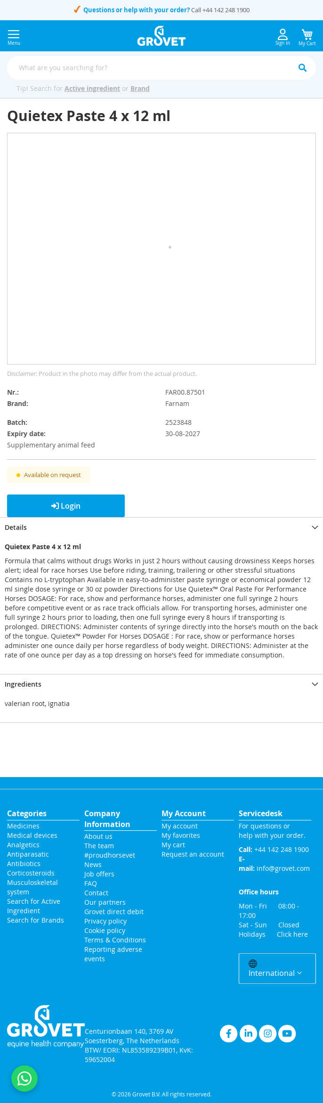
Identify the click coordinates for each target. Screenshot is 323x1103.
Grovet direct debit (114, 911)
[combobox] (161, 68)
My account (180, 825)
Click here (292, 934)
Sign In (282, 37)
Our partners (105, 902)
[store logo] (161, 36)
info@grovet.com (283, 868)
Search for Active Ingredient (33, 906)
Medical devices (32, 835)
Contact (97, 892)
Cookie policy (104, 930)
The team (99, 845)
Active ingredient (92, 88)
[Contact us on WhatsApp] (24, 1078)
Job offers (99, 873)
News (93, 864)
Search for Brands (35, 920)
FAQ (90, 883)
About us (98, 836)
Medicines (23, 825)
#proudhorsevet (109, 855)
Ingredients (23, 684)
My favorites (181, 835)
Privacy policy (105, 920)
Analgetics (23, 844)
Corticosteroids (31, 872)
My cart (173, 844)
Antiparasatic (28, 854)
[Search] (302, 68)
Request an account (193, 854)
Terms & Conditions (115, 939)
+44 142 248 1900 (226, 10)
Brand (140, 88)
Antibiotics (23, 863)
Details (16, 527)
